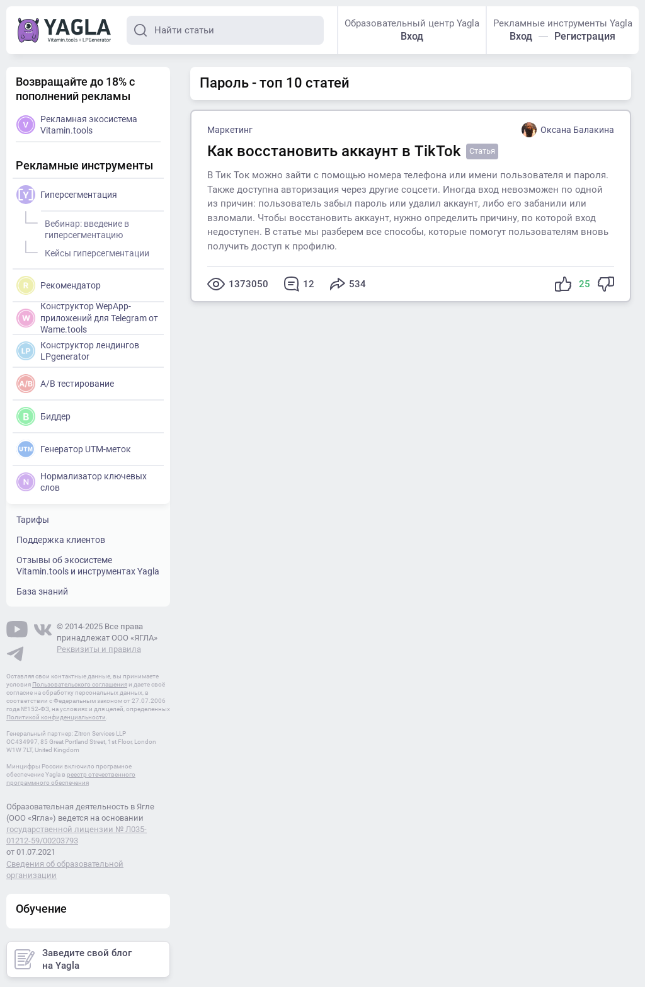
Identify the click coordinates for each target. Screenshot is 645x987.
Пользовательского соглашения (79, 684)
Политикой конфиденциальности (56, 717)
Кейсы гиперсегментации (95, 251)
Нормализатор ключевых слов (81, 482)
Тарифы (32, 520)
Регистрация (584, 36)
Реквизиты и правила (99, 649)
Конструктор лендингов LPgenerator (77, 351)
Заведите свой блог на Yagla (73, 959)
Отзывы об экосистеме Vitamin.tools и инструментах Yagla (87, 565)
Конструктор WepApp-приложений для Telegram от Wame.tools (87, 317)
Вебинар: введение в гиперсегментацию (85, 227)
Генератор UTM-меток (73, 449)
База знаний (42, 591)
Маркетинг (230, 130)
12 (299, 284)
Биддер (43, 416)
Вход (412, 36)
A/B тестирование (65, 383)
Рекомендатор (58, 285)
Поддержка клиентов (60, 540)
